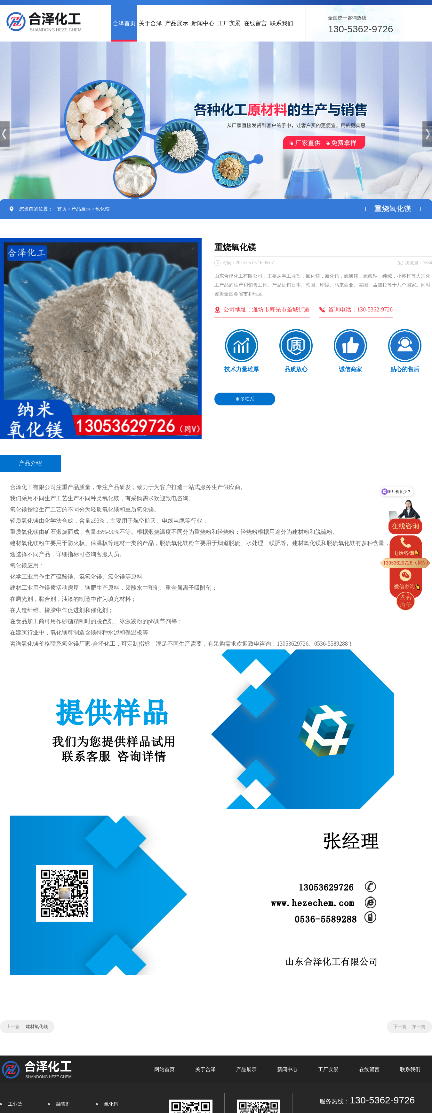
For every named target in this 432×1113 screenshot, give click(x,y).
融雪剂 (63, 1104)
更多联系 (244, 399)
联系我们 (281, 23)
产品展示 (176, 23)
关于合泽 (150, 23)
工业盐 (15, 1104)
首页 (62, 208)
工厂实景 (229, 23)
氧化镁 (102, 208)
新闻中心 (202, 23)
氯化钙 (111, 1104)
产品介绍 (30, 463)
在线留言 (255, 23)
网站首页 (164, 1069)
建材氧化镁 (37, 1026)
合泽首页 (124, 23)
